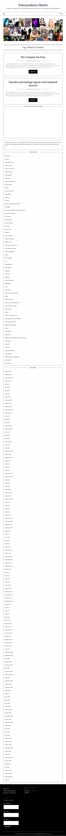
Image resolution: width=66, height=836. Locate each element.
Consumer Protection (10, 213)
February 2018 (8, 492)
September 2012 (9, 601)
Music (6, 287)
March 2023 (8, 397)
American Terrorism (9, 168)
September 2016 (9, 499)
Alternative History (9, 162)
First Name (6, 811)
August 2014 (8, 531)
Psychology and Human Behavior (13, 318)
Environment (8, 229)
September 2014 (9, 528)
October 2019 (8, 454)
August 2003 (8, 751)
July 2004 (7, 729)
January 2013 (8, 588)
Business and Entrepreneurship (12, 204)
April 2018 (7, 486)
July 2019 (7, 464)
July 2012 (7, 607)
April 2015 (7, 508)
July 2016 (7, 502)
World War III (8, 363)
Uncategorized (8, 354)
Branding (7, 197)
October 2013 (8, 563)
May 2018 (7, 483)
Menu (61, 13)
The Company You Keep (33, 57)
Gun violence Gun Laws (10, 248)
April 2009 (7, 658)
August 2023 (8, 381)
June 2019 (7, 467)
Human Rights (8, 258)
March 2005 (8, 706)
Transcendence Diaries (33, 5)
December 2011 (9, 630)
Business (7, 200)
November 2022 (9, 410)
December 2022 (9, 406)
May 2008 (7, 668)
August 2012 (8, 604)
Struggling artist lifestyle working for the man (16, 338)
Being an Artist (8, 184)
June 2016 (7, 505)
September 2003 (9, 748)
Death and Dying (9, 223)
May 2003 (7, 754)
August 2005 (8, 690)
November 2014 (9, 521)
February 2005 (8, 709)
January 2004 (8, 741)
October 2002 (8, 761)
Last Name (6, 819)
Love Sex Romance (9, 280)
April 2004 (7, 735)
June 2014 (7, 537)
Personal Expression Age (11, 306)
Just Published (8, 267)
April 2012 (7, 617)
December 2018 (9, 477)
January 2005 (8, 713)
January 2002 (8, 770)
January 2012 (8, 627)
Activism (7, 159)
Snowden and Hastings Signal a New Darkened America (33, 84)
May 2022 (7, 419)
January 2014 (8, 553)
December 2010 (9, 642)
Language (7, 271)
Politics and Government (11, 315)
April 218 (7, 780)
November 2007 (9, 674)
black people (8, 194)
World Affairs (8, 360)
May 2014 (7, 540)
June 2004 (7, 732)
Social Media (8, 331)
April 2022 (7, 422)
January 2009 (8, 662)
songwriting (8, 334)
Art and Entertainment (10, 181)
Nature (6, 296)
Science (6, 328)
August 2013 (8, 569)
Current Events (8, 220)
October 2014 (8, 524)
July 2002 (7, 767)
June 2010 (7, 649)
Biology (6, 188)
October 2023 (8, 374)
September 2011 (9, 639)
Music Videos (8, 290)
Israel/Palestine (8, 264)
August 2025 (8, 371)
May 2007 (7, 678)
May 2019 (7, 470)
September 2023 (9, 378)
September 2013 (9, 566)
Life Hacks (7, 274)
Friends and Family (9, 239)
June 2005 (7, 697)
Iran (6, 261)
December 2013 (9, 556)
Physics (6, 312)
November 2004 (9, 716)
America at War (8, 165)
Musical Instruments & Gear (11, 293)
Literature (7, 277)
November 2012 (9, 595)
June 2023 (7, 387)
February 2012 (8, 623)
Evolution (7, 232)
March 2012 (8, 620)
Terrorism (7, 347)
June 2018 (7, 480)
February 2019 (8, 473)
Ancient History (8, 172)
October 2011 (8, 636)
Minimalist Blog (39, 834)
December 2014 (9, 518)
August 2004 (8, 725)
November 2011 (9, 633)
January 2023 (8, 403)
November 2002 (9, 757)
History (6, 255)
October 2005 (8, 684)
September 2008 (9, 665)
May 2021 (7, 432)
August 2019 (8, 461)
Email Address (7, 803)
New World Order (9, 299)
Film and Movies (9, 235)
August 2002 (8, 764)
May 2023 (7, 390)
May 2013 (7, 579)
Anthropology (8, 175)
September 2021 (9, 429)
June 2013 (7, 575)
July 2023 (7, 384)
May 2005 (7, 700)
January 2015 (8, 515)
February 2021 (8, 441)
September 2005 (9, 687)
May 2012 (7, 614)
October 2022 (8, 413)
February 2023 (8, 400)
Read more (33, 71)
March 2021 (8, 438)
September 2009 (9, 655)
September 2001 (9, 776)
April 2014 (7, 544)
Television (7, 344)
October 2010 (8, 646)
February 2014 (8, 550)
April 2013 (7, 582)
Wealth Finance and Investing (12, 357)
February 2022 (8, 425)
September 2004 (9, 722)
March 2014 (8, 547)
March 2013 (8, 585)
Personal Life (8, 309)
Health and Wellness (10, 251)
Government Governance (11, 245)
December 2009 (9, 652)
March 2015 (8, 512)
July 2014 (7, 534)
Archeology (7, 178)
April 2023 (7, 394)
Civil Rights (7, 207)
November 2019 (9, 451)
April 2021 (7, 435)
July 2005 (7, 694)
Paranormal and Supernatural (12, 302)
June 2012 (7, 611)
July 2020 (7, 445)
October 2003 (8, 745)
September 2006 (9, 681)
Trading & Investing (9, 350)
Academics (7, 156)
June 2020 (7, 448)
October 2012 (8, 598)
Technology (7, 341)
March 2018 (8, 489)
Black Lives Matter (9, 191)
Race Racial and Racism (10, 322)
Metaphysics (8, 283)
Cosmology (7, 216)
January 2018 (8, 496)
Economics (7, 226)
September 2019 (9, 457)
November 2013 (9, 559)
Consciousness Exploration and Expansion (15, 210)
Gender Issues (8, 242)
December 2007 (9, 671)
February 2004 (8, 738)
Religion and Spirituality (10, 325)
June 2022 (7, 416)
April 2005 (7, 703)
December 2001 (9, 773)
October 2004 (8, 719)
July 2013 (7, 572)
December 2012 (9, 591)
